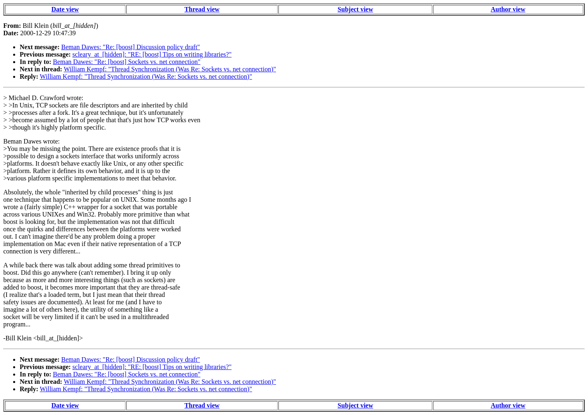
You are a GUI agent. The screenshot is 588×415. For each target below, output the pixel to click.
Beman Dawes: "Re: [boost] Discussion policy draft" (130, 46)
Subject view (355, 9)
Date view (65, 9)
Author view (508, 9)
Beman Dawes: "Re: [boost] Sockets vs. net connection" (127, 61)
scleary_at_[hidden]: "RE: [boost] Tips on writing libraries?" (152, 54)
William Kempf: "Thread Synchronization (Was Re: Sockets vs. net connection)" (170, 69)
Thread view (202, 9)
